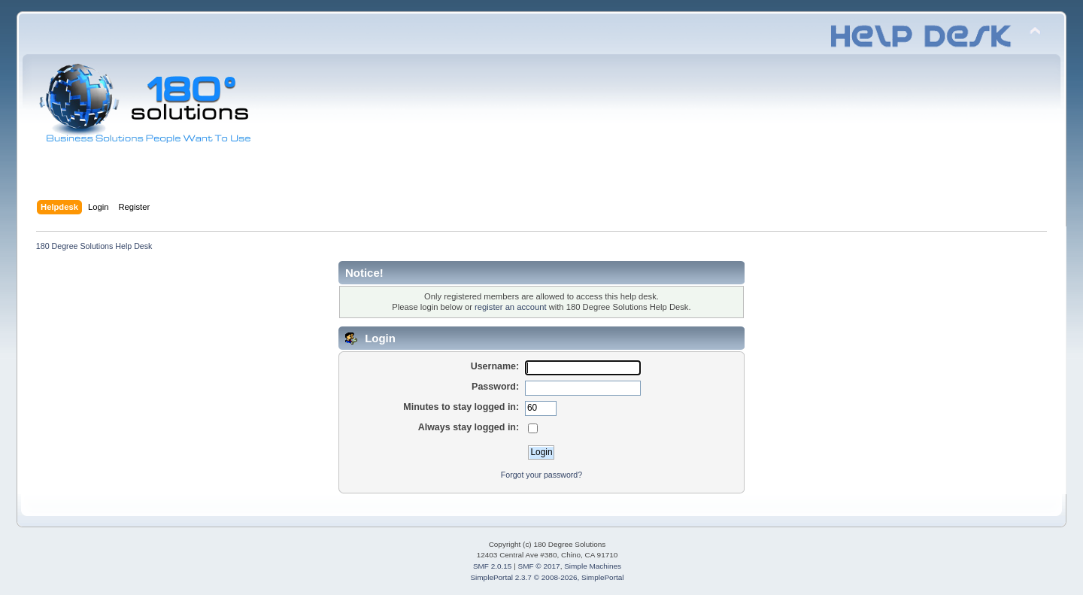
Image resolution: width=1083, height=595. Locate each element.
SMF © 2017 (539, 566)
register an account (510, 306)
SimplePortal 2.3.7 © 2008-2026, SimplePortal (546, 577)
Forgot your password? (541, 474)
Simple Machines (592, 566)
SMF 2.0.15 (492, 566)
